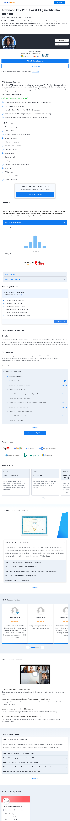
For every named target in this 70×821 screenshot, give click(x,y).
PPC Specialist (10, 274)
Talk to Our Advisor (35, 194)
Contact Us (61, 321)
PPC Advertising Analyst (13, 222)
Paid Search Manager (12, 279)
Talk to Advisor (35, 66)
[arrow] (35, 371)
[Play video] (35, 674)
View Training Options (35, 61)
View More (35, 427)
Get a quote (35, 71)
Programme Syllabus (35, 433)
